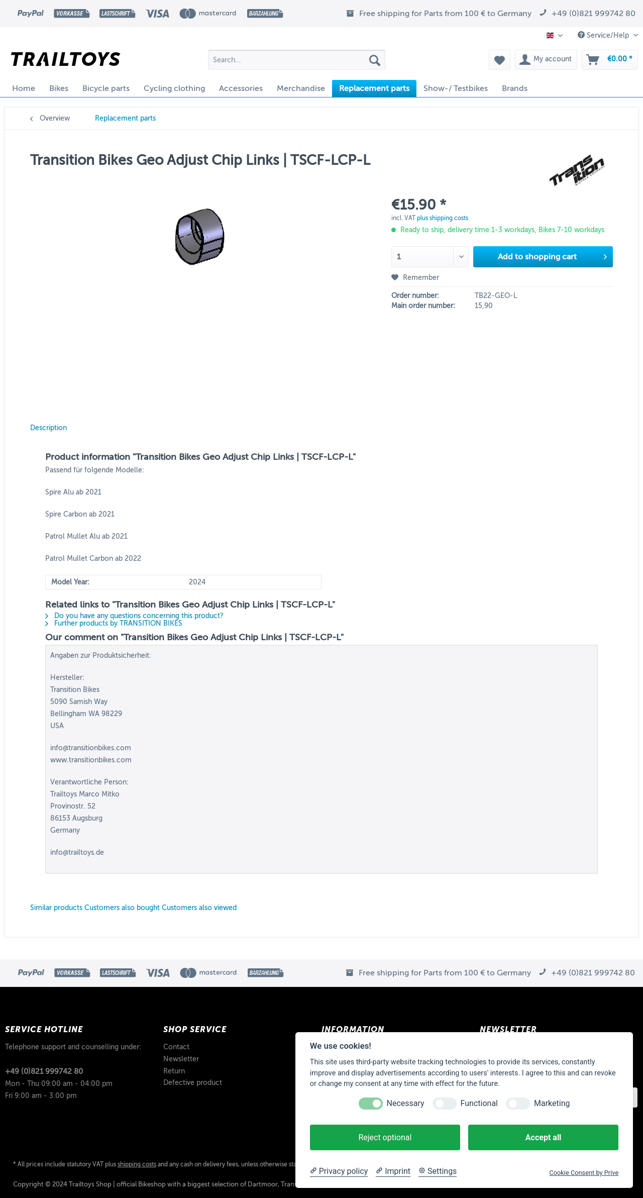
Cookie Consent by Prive (583, 1172)
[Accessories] (241, 88)
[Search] (374, 60)
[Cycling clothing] (174, 88)
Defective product (192, 1082)
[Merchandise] (301, 88)
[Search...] (296, 60)
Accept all (543, 1137)
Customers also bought (122, 908)
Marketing (552, 1103)
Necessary (405, 1103)
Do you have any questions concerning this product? (134, 616)
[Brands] (514, 88)
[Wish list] (499, 60)
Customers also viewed (199, 908)
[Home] (23, 88)
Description (48, 428)
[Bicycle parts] (106, 88)
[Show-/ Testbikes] (455, 88)
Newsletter (181, 1059)
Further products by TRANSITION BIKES (113, 623)
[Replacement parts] (374, 88)
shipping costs (137, 1164)
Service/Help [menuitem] (604, 35)
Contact (176, 1047)
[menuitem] (296, 63)
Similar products (56, 908)
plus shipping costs (442, 218)
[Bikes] (58, 88)
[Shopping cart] (610, 60)
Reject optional (384, 1137)
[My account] (546, 60)
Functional (479, 1103)
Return (174, 1071)
